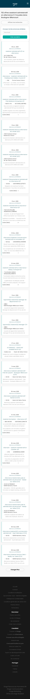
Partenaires (15, 608)
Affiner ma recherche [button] (15, 22)
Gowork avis (15, 640)
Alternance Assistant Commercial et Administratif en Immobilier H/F (15, 238)
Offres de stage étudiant (15, 694)
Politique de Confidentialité (15, 599)
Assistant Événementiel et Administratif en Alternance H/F (15, 180)
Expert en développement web (15, 653)
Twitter (15, 669)
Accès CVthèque (15, 618)
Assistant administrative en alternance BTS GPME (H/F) (15, 130)
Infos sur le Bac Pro (15, 646)
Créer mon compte (15, 624)
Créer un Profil (15, 656)
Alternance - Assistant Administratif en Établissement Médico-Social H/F (15, 77)
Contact (15, 590)
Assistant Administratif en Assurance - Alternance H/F (15, 206)
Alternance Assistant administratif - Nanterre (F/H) (15, 397)
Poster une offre (15, 615)
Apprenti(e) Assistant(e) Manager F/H (15, 325)
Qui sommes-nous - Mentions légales (15, 596)
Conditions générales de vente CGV (15, 602)
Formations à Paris (15, 649)
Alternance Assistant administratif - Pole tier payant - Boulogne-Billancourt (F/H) (15, 372)
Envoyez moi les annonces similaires (14, 29)
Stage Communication (15, 689)
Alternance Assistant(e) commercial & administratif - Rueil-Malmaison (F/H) (15, 532)
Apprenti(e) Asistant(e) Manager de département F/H (15, 300)
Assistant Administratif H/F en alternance (15, 52)
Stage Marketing (15, 691)
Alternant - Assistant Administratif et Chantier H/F (15, 448)
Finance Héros (15, 605)
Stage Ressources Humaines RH (15, 687)
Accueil (15, 587)
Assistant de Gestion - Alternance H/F (15, 419)
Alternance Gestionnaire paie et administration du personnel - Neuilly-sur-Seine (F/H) (15, 480)
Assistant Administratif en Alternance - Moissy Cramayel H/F (15, 269)
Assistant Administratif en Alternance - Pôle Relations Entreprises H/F (15, 100)
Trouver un (15, 631)
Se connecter (15, 621)
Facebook (15, 666)
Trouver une (15, 634)
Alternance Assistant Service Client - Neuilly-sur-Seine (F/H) (15, 555)
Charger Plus (15, 570)
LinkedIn (15, 672)
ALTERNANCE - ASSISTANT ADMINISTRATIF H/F (15, 348)
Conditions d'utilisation (15, 593)
